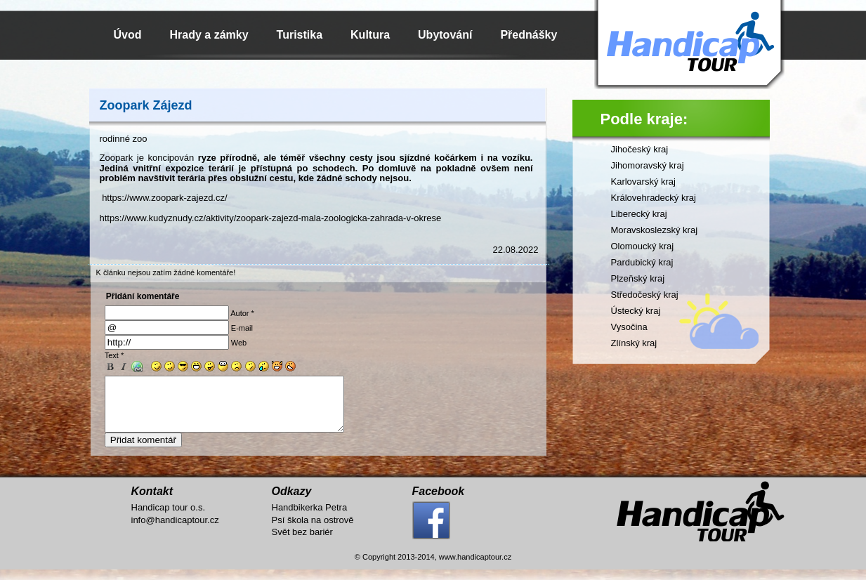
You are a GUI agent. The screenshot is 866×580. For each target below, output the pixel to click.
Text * (114, 355)
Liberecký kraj (639, 214)
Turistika (300, 35)
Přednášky (528, 35)
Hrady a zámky (209, 35)
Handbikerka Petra (310, 518)
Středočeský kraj (644, 294)
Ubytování (445, 35)
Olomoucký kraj (642, 246)
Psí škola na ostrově (313, 530)
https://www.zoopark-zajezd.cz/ (164, 197)
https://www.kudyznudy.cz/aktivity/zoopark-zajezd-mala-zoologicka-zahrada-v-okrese (271, 218)
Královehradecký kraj (653, 197)
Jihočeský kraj (640, 149)
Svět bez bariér (302, 542)
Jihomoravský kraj (647, 165)
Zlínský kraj (634, 343)
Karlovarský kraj (643, 181)
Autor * (242, 313)
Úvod (128, 35)
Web (239, 342)
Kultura (370, 35)
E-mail (242, 328)
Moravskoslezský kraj (654, 230)
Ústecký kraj (636, 310)
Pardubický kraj (642, 262)
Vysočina (629, 327)
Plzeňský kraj (638, 278)
